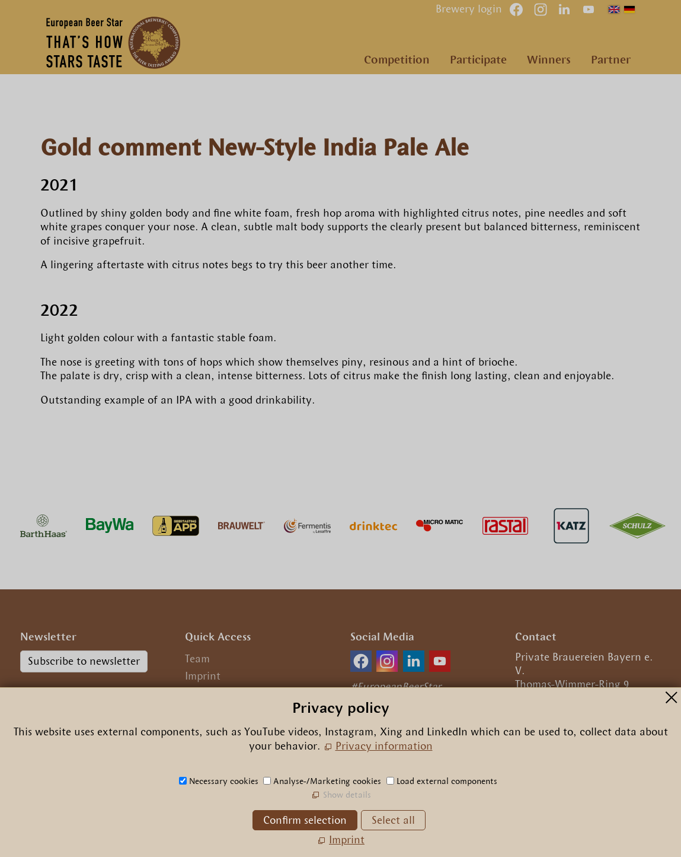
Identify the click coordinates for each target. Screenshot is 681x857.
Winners (549, 59)
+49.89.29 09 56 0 (566, 713)
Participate (478, 59)
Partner (611, 59)
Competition (397, 59)
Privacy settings (223, 710)
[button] (588, 9)
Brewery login (469, 8)
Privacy (203, 693)
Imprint (202, 676)
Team (197, 658)
